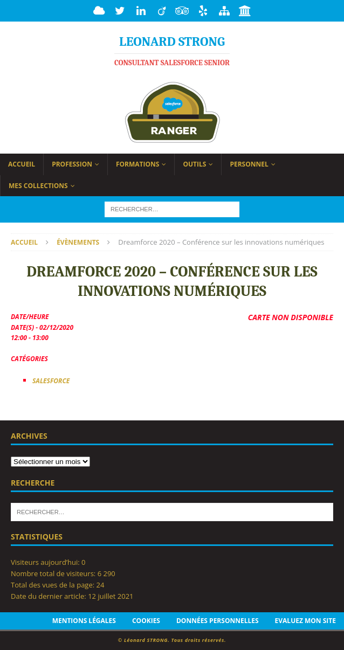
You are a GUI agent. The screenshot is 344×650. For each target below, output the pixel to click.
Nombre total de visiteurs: (54, 573)
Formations (138, 164)
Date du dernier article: (49, 596)
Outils (194, 164)
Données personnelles (217, 620)
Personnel (249, 164)
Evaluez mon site (305, 620)
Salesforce (51, 380)
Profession (72, 164)
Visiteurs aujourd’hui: (46, 562)
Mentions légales (84, 620)
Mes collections (38, 185)
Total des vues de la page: (54, 585)
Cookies (146, 620)
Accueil (21, 164)
